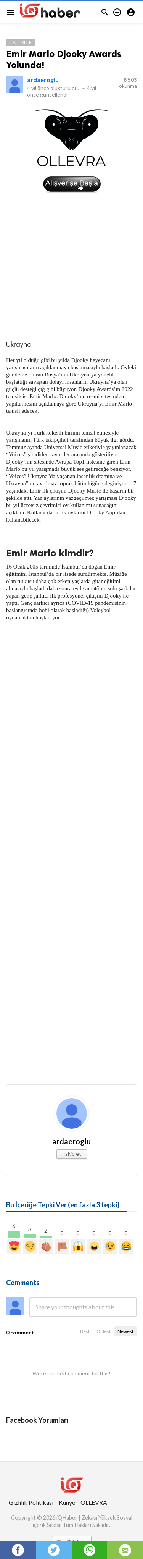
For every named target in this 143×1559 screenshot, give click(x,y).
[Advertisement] (71, 266)
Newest (125, 1331)
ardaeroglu (43, 79)
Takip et (71, 1153)
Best (85, 1331)
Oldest (103, 1331)
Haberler (20, 42)
